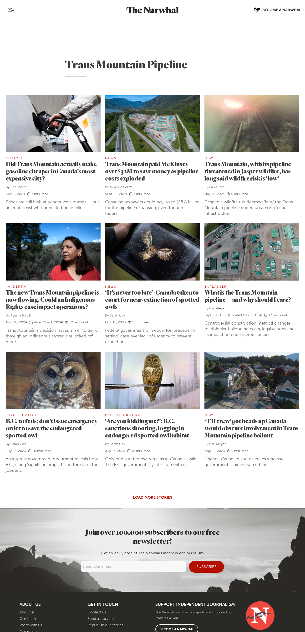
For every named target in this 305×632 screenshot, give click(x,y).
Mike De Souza (121, 187)
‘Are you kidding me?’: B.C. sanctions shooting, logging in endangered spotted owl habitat (147, 428)
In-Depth (16, 286)
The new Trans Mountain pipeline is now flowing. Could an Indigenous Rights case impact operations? (52, 299)
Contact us (96, 612)
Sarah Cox (117, 315)
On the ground (123, 415)
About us (27, 612)
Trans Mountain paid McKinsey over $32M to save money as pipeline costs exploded (151, 171)
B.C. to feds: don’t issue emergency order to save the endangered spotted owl (51, 428)
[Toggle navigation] (11, 10)
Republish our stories (105, 625)
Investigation (22, 415)
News (111, 158)
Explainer (215, 286)
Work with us (31, 625)
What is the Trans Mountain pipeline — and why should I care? (247, 296)
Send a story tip (100, 618)
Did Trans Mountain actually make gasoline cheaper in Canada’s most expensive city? (51, 171)
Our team (28, 618)
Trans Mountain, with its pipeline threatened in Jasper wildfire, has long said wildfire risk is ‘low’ (247, 171)
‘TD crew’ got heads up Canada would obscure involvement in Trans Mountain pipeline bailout (251, 428)
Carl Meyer (18, 187)
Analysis (15, 158)
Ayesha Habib (20, 315)
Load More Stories (152, 497)
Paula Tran (216, 187)
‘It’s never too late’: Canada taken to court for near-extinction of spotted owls (152, 299)
